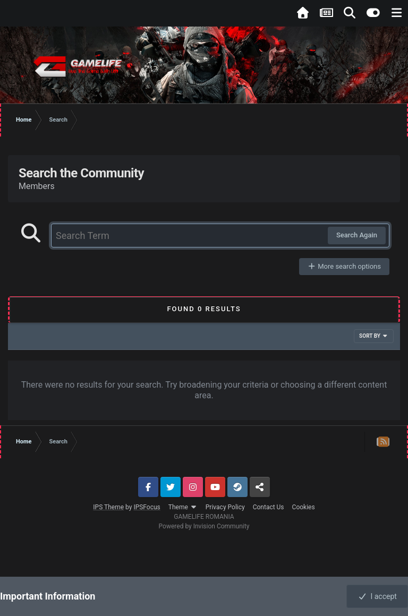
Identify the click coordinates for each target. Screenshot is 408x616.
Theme (183, 507)
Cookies (303, 507)
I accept (377, 596)
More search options (344, 266)
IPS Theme (108, 507)
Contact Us (268, 507)
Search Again (356, 235)
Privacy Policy (225, 507)
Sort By (373, 336)
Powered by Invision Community (204, 526)
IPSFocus (146, 507)
